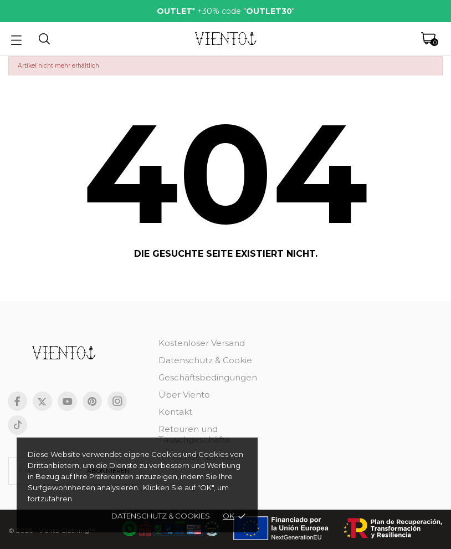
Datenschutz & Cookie (205, 360)
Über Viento (184, 394)
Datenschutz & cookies (160, 515)
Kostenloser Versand (201, 343)
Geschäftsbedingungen (207, 377)
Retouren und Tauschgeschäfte (194, 434)
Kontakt (175, 411)
